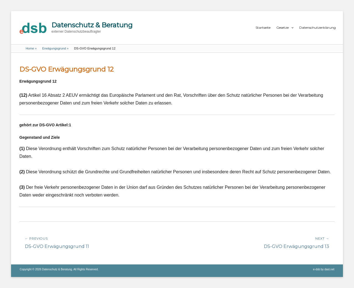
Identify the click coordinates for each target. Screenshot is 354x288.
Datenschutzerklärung (317, 27)
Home (31, 48)
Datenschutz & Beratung (91, 25)
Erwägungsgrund (55, 48)
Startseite (263, 27)
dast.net (329, 269)
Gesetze (282, 27)
